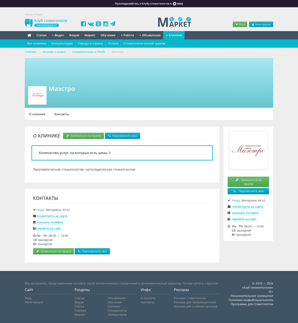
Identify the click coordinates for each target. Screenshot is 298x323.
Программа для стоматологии (252, 304)
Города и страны (90, 43)
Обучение (108, 35)
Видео (58, 35)
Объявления (150, 35)
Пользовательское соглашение (251, 296)
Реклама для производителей (195, 302)
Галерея (80, 310)
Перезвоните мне (122, 136)
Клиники (174, 35)
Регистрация (261, 24)
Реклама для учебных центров (195, 306)
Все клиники (36, 43)
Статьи (41, 35)
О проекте (148, 298)
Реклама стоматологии (190, 298)
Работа (127, 35)
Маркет (89, 35)
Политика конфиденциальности (250, 300)
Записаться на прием (83, 136)
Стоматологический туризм (144, 43)
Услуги (113, 43)
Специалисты (117, 310)
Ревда (40, 210)
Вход (240, 24)
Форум (74, 35)
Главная (30, 52)
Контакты (61, 114)
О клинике (37, 114)
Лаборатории (117, 315)
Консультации (62, 43)
